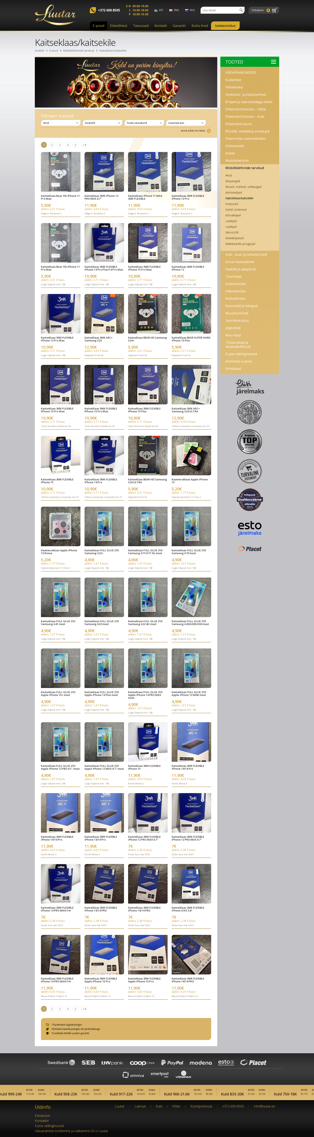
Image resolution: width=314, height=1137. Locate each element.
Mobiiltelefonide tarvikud (78, 50)
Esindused (233, 368)
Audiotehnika (235, 284)
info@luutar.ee (264, 1106)
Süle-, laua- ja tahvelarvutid (246, 254)
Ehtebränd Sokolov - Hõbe (245, 109)
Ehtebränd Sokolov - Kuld (244, 116)
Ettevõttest (118, 25)
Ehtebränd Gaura (238, 124)
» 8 (84, 145)
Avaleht (39, 50)
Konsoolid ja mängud (241, 306)
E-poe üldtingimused (241, 354)
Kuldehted (233, 80)
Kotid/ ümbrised (235, 209)
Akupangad (232, 181)
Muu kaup (233, 335)
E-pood (98, 25)
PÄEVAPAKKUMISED (240, 72)
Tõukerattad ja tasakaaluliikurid (238, 344)
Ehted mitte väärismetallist (245, 138)
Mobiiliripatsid (234, 238)
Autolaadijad (233, 192)
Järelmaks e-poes (238, 361)
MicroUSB (232, 232)
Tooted (250, 62)
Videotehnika (235, 291)
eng (176, 10)
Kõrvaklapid (233, 215)
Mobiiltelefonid (237, 160)
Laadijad (231, 221)
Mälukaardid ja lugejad (240, 244)
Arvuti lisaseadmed (239, 262)
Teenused (141, 25)
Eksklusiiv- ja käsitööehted (245, 94)
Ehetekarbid (234, 146)
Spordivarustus (237, 320)
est (161, 10)
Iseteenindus (225, 25)
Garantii (179, 25)
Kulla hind (200, 25)
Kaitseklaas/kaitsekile (112, 50)
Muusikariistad (236, 313)
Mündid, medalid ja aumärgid (247, 131)
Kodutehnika (235, 298)
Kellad (230, 153)
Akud (228, 175)
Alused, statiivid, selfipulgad (243, 187)
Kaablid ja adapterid (240, 269)
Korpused (231, 204)
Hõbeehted (234, 87)
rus (192, 10)
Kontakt (161, 25)
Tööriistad (233, 276)
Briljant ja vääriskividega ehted (248, 102)
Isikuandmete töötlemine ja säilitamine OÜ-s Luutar (71, 1131)
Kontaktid (41, 1121)
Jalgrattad (232, 328)
